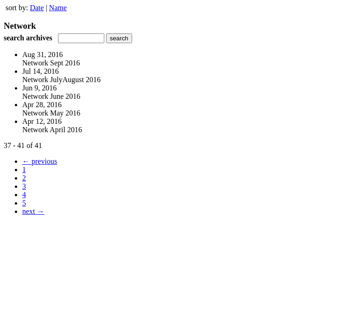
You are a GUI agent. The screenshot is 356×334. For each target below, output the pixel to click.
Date (37, 8)
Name (58, 8)
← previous (39, 161)
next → (33, 211)
